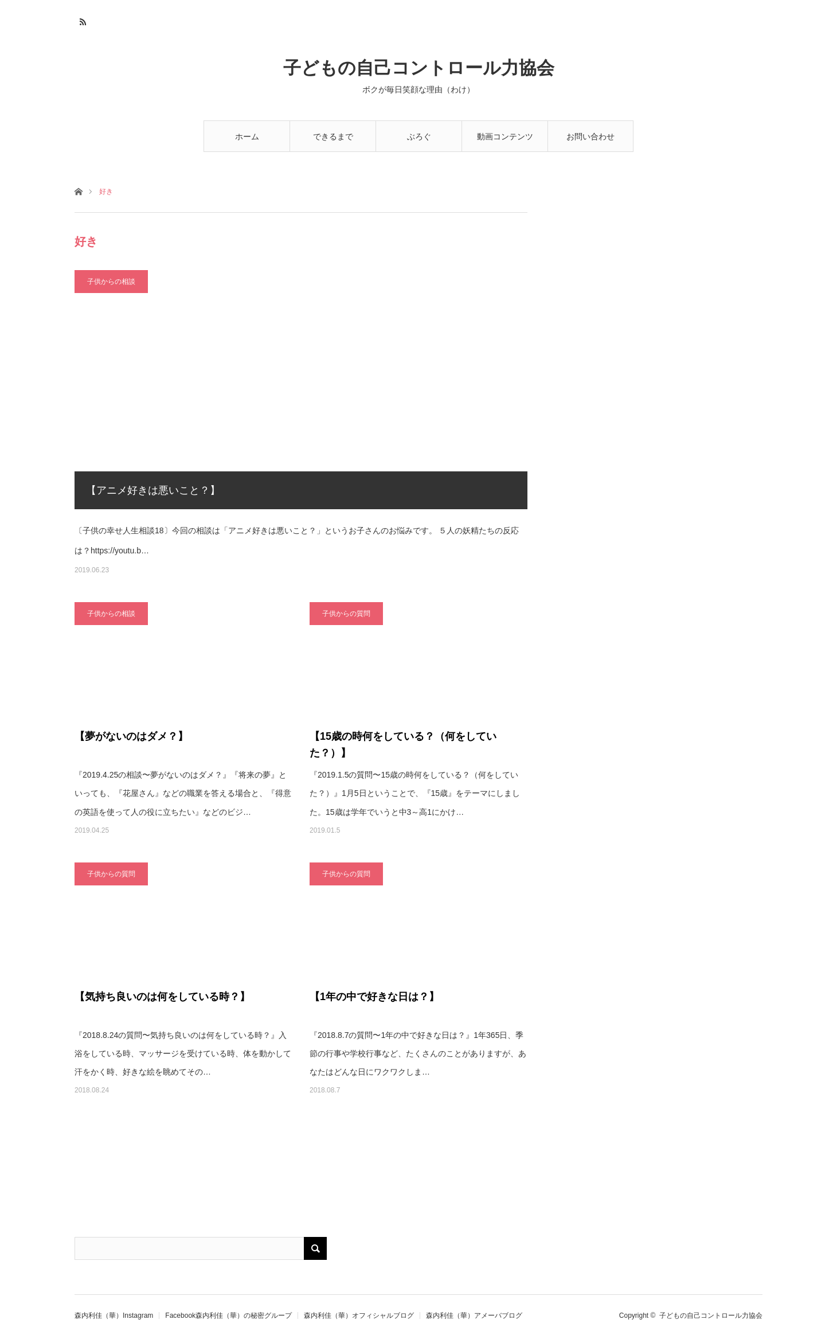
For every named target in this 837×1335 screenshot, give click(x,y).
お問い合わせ (590, 136)
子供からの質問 (346, 614)
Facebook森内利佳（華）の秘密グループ (228, 1315)
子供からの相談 (111, 282)
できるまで (333, 136)
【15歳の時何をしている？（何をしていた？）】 (403, 745)
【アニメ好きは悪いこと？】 (153, 490)
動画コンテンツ (505, 136)
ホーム (247, 136)
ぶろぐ (419, 136)
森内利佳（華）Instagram (114, 1315)
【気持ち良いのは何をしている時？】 (162, 996)
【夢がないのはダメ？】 (131, 736)
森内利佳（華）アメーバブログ (474, 1315)
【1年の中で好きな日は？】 (374, 996)
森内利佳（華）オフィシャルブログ (359, 1315)
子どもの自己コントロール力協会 (418, 68)
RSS (82, 20)
